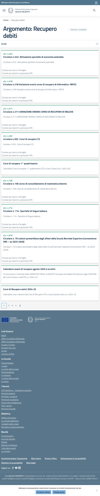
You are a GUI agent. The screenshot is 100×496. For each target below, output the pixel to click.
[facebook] (13, 468)
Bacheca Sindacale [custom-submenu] (9, 445)
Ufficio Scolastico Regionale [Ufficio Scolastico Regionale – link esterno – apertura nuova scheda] (12, 338)
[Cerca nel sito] (94, 10)
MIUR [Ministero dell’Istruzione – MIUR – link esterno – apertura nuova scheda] (3, 335)
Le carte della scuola (10, 369)
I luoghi (4, 366)
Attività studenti (8, 393)
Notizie (4, 442)
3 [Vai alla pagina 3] (12, 305)
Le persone (6, 375)
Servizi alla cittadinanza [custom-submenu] (11, 402)
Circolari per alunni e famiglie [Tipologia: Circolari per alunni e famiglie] (14, 70)
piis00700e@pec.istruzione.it (33, 478)
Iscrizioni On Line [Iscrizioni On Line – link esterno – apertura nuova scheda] (8, 347)
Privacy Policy (51, 458)
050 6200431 (63, 476)
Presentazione (7, 363)
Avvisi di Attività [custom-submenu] (8, 439)
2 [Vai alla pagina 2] (8, 305)
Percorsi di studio (8, 408)
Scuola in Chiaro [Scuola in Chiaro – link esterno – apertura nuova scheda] (8, 344)
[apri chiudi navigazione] (4, 10)
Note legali (31, 462)
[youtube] (16, 468)
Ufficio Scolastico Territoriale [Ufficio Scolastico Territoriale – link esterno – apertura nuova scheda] (13, 341)
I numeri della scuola (10, 378)
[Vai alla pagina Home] (5, 20)
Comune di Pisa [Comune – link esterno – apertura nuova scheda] (7, 353)
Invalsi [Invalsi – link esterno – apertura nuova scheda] (4, 350)
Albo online (36, 458)
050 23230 (91, 476)
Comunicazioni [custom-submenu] (7, 435)
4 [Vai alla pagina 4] (15, 305)
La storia (5, 381)
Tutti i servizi (6, 405)
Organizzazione (7, 372)
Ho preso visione (43, 492)
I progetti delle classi (10, 423)
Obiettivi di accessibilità (11, 462)
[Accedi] (96, 2)
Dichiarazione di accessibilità (73, 458)
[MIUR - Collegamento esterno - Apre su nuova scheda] (15, 2)
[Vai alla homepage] (10, 10)
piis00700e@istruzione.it (11, 478)
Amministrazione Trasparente (14, 458)
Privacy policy (59, 492)
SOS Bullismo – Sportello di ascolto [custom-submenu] (16, 390)
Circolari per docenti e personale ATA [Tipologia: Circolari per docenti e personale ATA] (17, 73)
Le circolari (5, 451)
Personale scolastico (9, 399)
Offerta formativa (8, 417)
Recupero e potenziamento (12, 427)
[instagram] (19, 468)
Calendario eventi (8, 448)
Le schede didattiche (10, 420)
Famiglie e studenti (9, 396)
